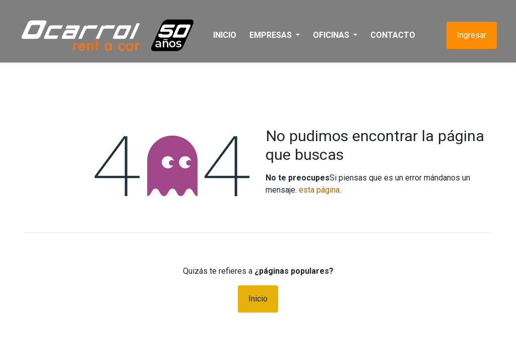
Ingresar (467, 35)
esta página (319, 190)
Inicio (258, 299)
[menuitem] (229, 35)
